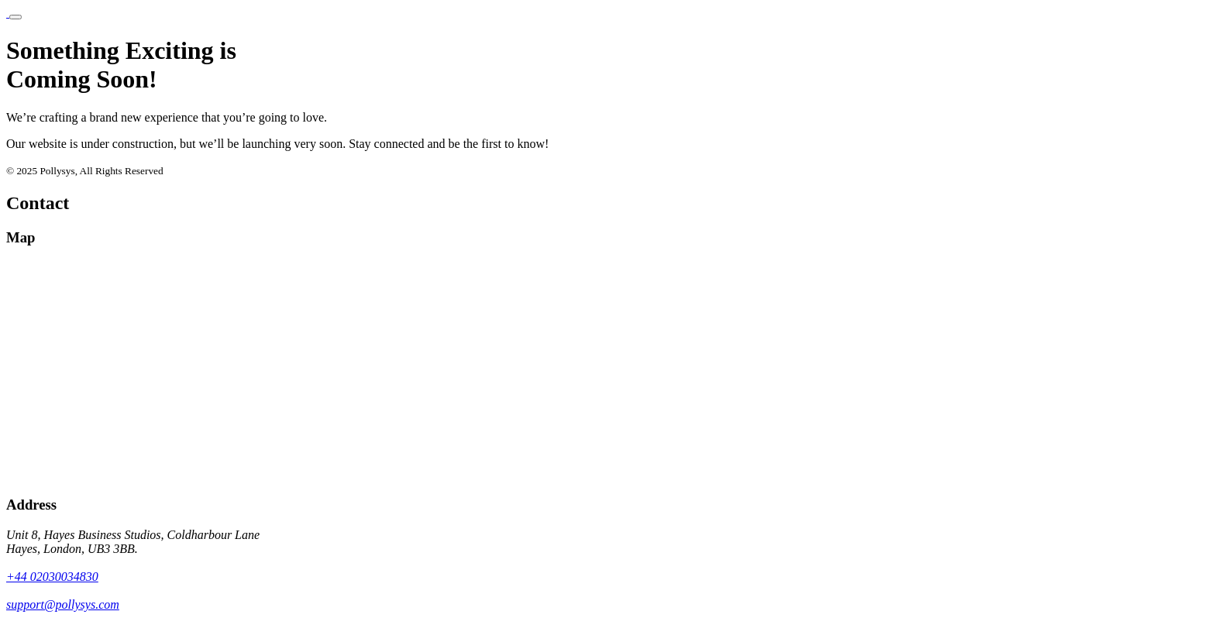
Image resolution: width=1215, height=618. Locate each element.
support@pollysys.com (62, 604)
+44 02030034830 (52, 576)
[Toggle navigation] (15, 17)
